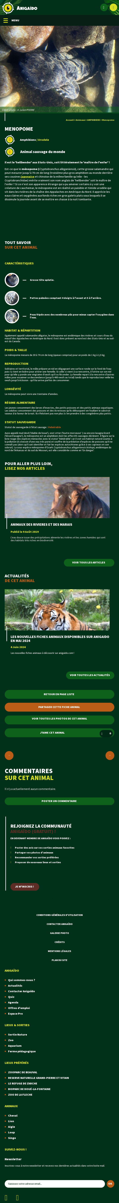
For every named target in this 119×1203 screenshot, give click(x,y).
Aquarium (15, 1046)
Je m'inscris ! (24, 887)
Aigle (11, 1127)
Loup (11, 1132)
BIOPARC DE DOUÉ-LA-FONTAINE (29, 1089)
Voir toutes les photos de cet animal (59, 719)
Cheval (12, 1116)
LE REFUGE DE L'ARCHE (22, 1084)
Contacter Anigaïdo (60, 924)
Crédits (60, 942)
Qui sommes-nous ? (21, 980)
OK (110, 1184)
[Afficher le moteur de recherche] (113, 7)
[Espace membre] (104, 7)
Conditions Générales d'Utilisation (59, 915)
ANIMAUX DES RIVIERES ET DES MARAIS (41, 524)
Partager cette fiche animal (59, 707)
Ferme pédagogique (22, 1051)
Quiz (11, 997)
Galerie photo (59, 933)
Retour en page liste (59, 694)
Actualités (15, 986)
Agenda (13, 1002)
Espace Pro (15, 1014)
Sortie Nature (17, 1035)
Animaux (80, 120)
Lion (11, 1121)
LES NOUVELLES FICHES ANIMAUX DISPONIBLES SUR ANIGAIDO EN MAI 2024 (60, 639)
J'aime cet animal (76, 733)
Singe (12, 1138)
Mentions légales (59, 951)
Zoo (11, 1040)
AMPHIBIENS (93, 120)
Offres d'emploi (19, 1008)
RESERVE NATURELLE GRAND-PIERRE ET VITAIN (38, 1078)
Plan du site (59, 960)
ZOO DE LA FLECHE (20, 1095)
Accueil (70, 120)
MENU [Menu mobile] (11, 20)
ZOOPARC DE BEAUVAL (22, 1072)
